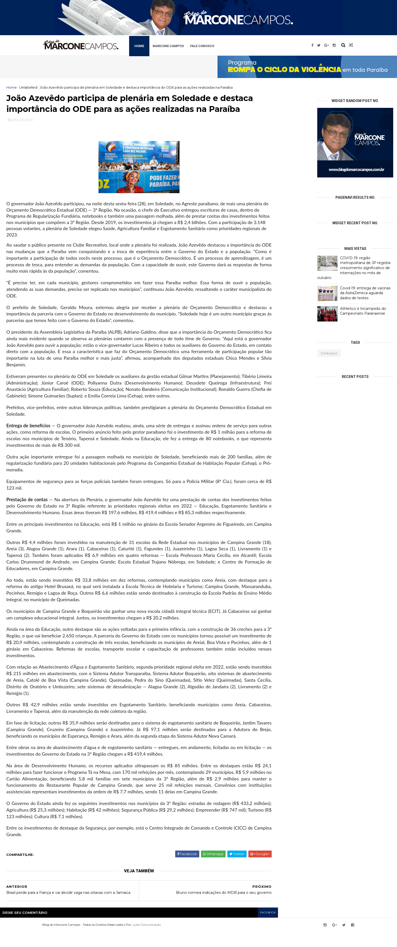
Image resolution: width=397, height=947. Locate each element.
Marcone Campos (181, 45)
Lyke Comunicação (159, 940)
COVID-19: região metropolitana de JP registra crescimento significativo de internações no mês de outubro (353, 268)
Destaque (329, 353)
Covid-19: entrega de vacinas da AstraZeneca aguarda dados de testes (365, 293)
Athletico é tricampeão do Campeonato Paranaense (363, 311)
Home (153, 45)
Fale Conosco (216, 45)
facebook (267, 928)
